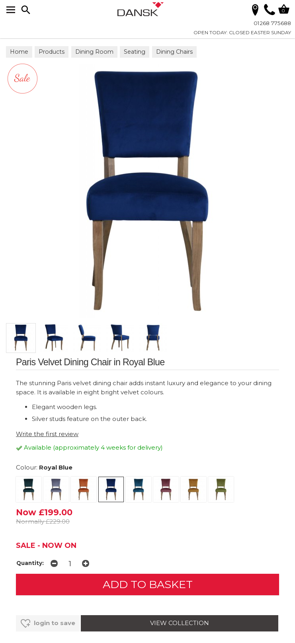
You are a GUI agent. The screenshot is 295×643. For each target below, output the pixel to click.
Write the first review (47, 434)
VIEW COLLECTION (179, 623)
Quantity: (30, 563)
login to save (48, 623)
